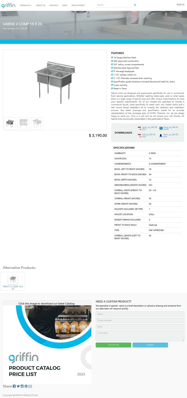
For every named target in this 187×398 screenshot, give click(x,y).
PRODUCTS (26, 5)
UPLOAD (113, 345)
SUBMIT (150, 345)
